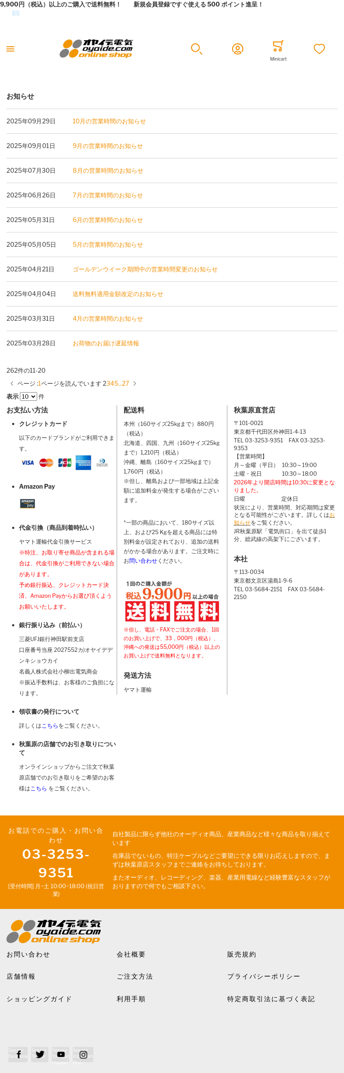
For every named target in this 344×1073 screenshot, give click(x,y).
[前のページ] (11, 383)
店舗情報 (21, 976)
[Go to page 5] (116, 383)
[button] (196, 49)
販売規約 (242, 954)
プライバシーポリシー (264, 976)
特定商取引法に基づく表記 (271, 999)
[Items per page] (28, 396)
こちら (49, 725)
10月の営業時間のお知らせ (109, 121)
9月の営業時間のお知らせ (108, 145)
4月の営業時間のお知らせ (108, 318)
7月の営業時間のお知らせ (108, 195)
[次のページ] (134, 383)
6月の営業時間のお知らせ (108, 219)
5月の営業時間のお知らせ (108, 244)
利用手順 (131, 999)
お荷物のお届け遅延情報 (106, 343)
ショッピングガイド (39, 999)
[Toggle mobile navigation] (10, 49)
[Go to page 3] (108, 383)
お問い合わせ (28, 954)
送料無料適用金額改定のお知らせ (118, 293)
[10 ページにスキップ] (120, 383)
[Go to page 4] (112, 383)
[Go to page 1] (39, 383)
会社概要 (131, 954)
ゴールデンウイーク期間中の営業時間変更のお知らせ (145, 269)
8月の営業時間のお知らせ (108, 170)
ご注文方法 (135, 976)
